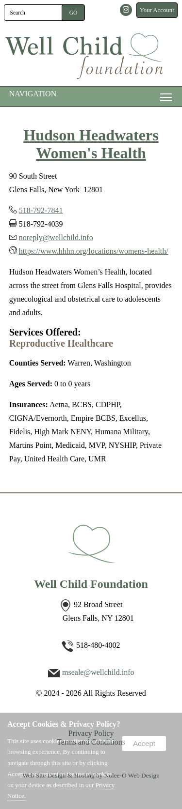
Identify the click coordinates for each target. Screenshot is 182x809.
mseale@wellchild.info (98, 672)
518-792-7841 (41, 210)
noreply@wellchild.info (56, 237)
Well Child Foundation (91, 584)
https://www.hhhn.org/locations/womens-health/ (93, 251)
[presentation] (126, 10)
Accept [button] (144, 743)
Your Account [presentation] (157, 10)
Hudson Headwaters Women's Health (90, 144)
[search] (34, 12)
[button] (73, 12)
